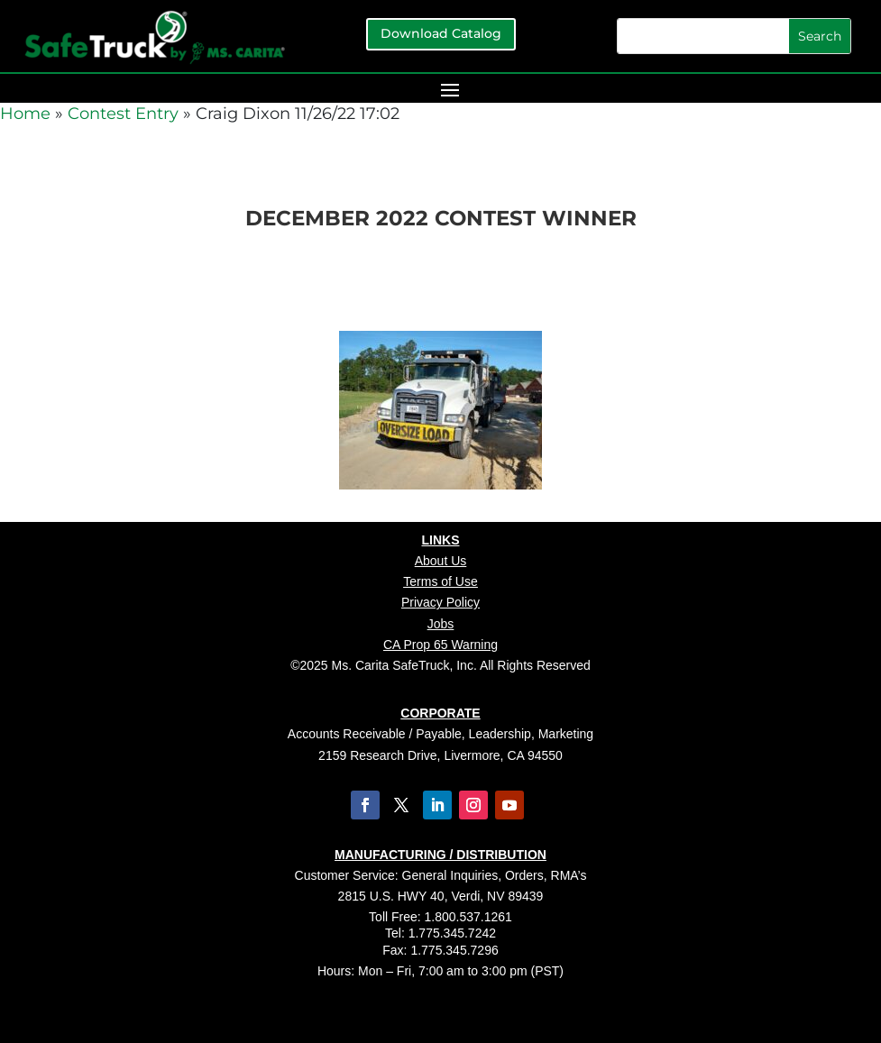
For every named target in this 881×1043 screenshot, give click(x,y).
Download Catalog (441, 33)
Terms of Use (440, 581)
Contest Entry (123, 114)
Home (25, 114)
